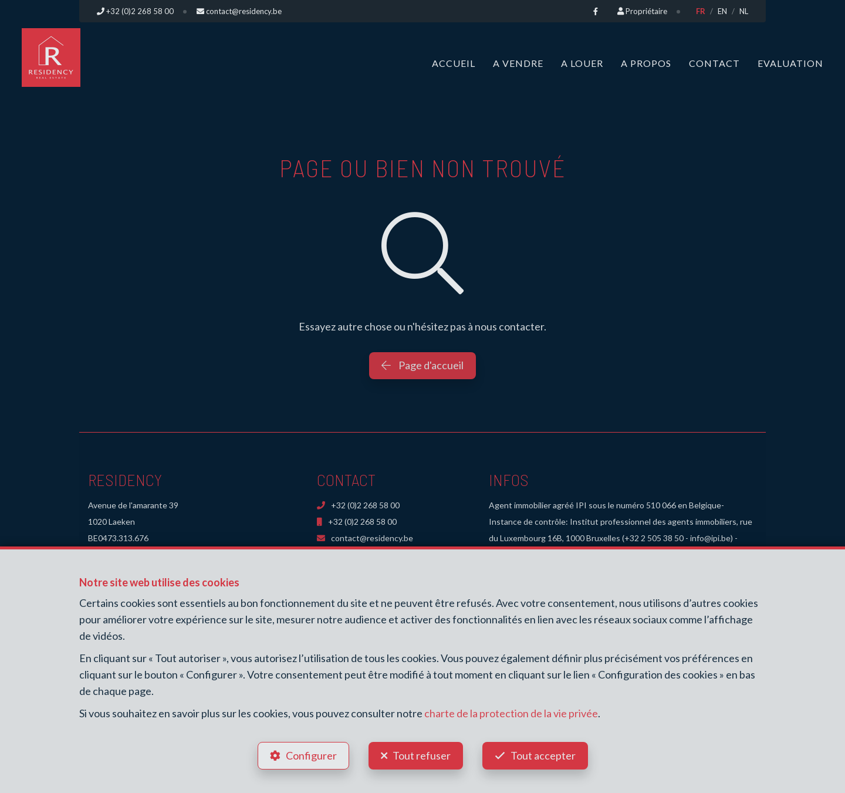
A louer (582, 63)
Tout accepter (543, 755)
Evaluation (790, 63)
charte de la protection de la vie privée (511, 713)
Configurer (311, 755)
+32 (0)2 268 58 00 (358, 505)
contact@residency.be (365, 538)
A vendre (518, 63)
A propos (646, 63)
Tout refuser (422, 755)
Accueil (453, 63)
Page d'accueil (422, 365)
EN (722, 11)
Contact (714, 63)
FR (700, 11)
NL (743, 11)
